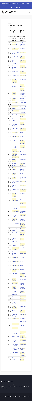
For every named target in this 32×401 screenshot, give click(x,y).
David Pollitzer (23, 48)
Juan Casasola (15, 89)
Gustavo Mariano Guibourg (22, 44)
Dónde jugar (21, 3)
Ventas (4, 5)
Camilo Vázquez (22, 89)
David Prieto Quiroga (15, 107)
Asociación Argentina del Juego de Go (15, 396)
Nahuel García (23, 75)
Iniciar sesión (28, 0)
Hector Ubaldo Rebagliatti (24, 61)
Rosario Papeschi (14, 43)
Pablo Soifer (15, 56)
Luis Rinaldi (15, 102)
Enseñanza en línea (14, 3)
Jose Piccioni (23, 52)
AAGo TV (27, 3)
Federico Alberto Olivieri (14, 62)
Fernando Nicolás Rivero (23, 66)
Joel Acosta (23, 119)
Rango (10, 23)
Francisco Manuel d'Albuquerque (24, 94)
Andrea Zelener (14, 85)
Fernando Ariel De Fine (24, 80)
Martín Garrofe (14, 93)
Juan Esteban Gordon (15, 53)
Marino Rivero (15, 115)
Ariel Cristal (23, 102)
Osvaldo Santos (22, 99)
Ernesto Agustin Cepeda (14, 67)
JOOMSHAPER (19, 398)
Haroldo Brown (14, 99)
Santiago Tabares (22, 57)
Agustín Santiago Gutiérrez (14, 81)
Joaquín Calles (15, 75)
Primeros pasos (5, 3)
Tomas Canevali (22, 85)
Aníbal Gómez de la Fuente (15, 49)
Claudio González (22, 111)
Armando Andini (22, 115)
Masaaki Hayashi (14, 119)
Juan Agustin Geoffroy (23, 107)
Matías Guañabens (23, 72)
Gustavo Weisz (15, 111)
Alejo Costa (15, 71)
